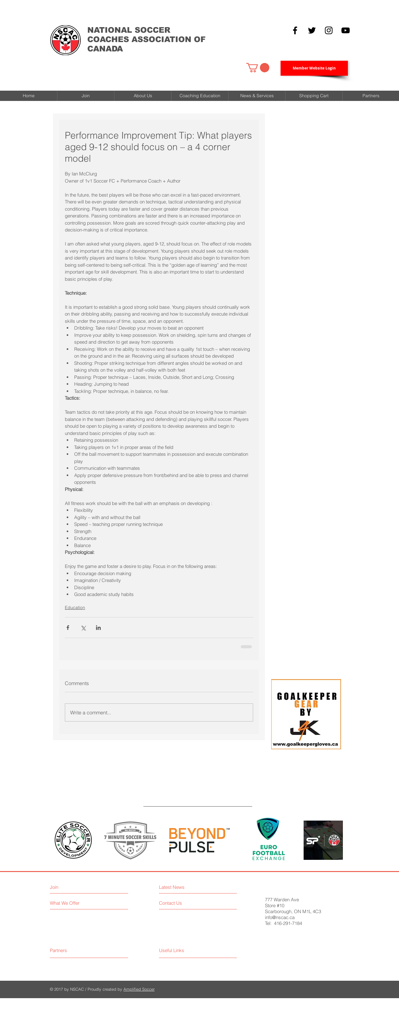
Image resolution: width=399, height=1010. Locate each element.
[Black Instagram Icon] (329, 30)
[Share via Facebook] (68, 628)
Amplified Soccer (139, 989)
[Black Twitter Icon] (312, 30)
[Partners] (73, 950)
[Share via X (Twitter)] (83, 628)
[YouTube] (345, 30)
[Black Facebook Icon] (295, 30)
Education (75, 607)
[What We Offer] (85, 903)
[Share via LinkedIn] (98, 628)
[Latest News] (188, 887)
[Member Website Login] (314, 68)
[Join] (77, 887)
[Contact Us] (186, 903)
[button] (257, 67)
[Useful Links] (191, 950)
